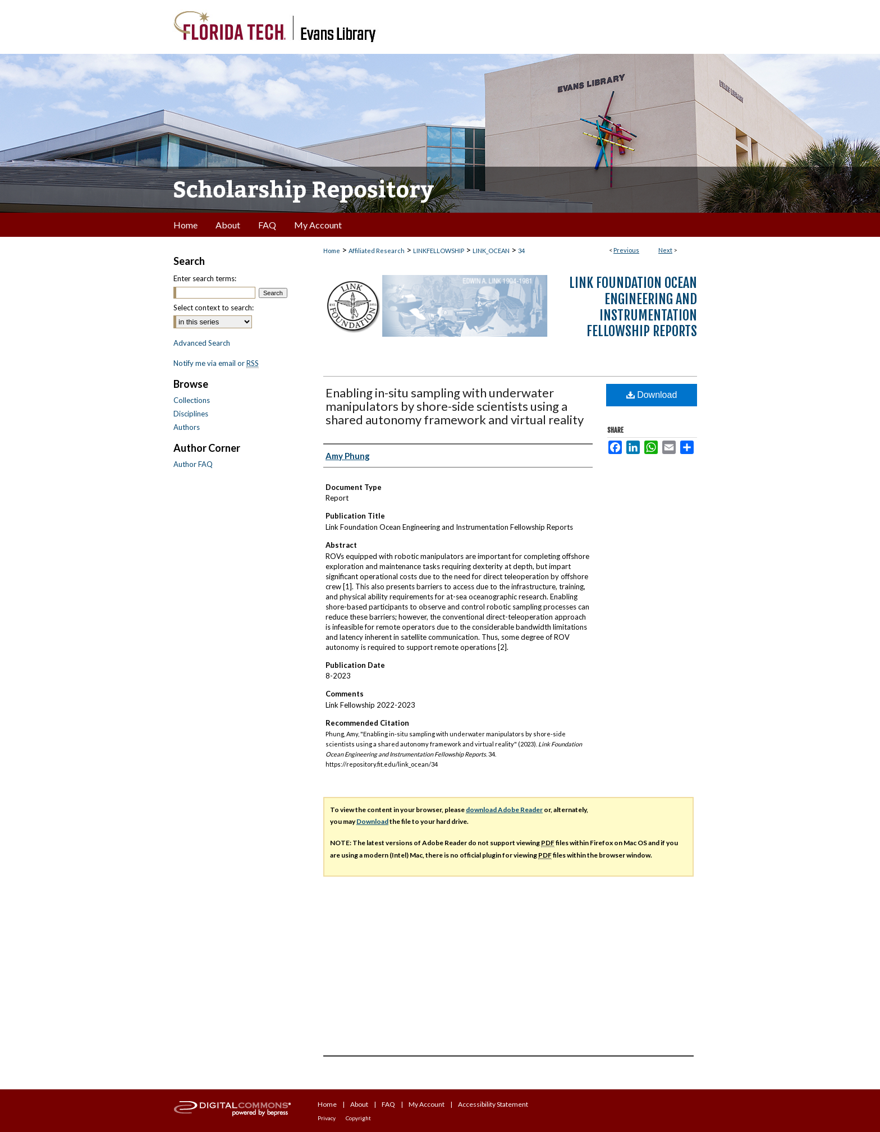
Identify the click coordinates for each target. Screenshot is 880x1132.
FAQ (388, 1104)
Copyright (358, 1118)
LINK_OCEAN (491, 250)
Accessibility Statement (493, 1104)
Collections (191, 400)
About (359, 1104)
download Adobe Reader (504, 809)
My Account (426, 1104)
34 (521, 250)
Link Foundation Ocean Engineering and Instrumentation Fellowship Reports (633, 307)
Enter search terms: (204, 278)
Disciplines (190, 413)
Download (651, 395)
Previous (626, 250)
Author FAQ (193, 464)
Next (665, 250)
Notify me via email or (216, 363)
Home (331, 250)
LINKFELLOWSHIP (438, 250)
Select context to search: (213, 307)
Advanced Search (201, 342)
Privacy (327, 1118)
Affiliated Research (377, 250)
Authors (186, 427)
